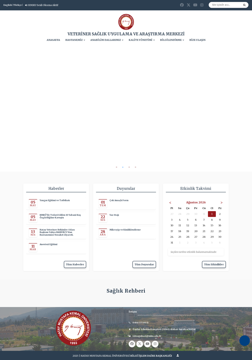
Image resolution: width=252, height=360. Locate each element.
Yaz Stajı (114, 215)
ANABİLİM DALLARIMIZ (105, 40)
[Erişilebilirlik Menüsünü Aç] (244, 340)
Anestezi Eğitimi (48, 244)
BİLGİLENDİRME (171, 40)
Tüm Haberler (75, 264)
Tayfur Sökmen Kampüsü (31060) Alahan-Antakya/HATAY (164, 329)
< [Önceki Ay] (170, 202)
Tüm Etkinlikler (214, 264)
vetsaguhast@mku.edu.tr (146, 336)
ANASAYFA (53, 40)
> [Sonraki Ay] (221, 202)
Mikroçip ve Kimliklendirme (125, 230)
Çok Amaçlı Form (119, 200)
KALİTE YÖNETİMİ (140, 40)
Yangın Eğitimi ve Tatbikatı (55, 200)
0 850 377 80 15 (140, 322)
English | (8, 5)
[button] (116, 167)
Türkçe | (18, 5)
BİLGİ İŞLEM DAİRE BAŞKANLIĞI (151, 355)
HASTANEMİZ (74, 40)
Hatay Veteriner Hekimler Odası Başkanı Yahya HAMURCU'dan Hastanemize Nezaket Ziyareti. (57, 232)
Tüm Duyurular (144, 264)
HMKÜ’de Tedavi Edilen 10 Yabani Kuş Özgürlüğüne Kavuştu (60, 216)
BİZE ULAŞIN (197, 40)
